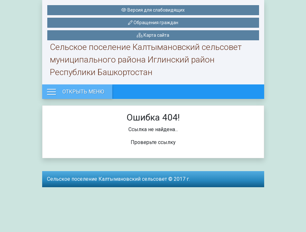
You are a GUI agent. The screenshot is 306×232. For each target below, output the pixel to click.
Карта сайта (153, 35)
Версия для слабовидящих (153, 10)
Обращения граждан (153, 22)
